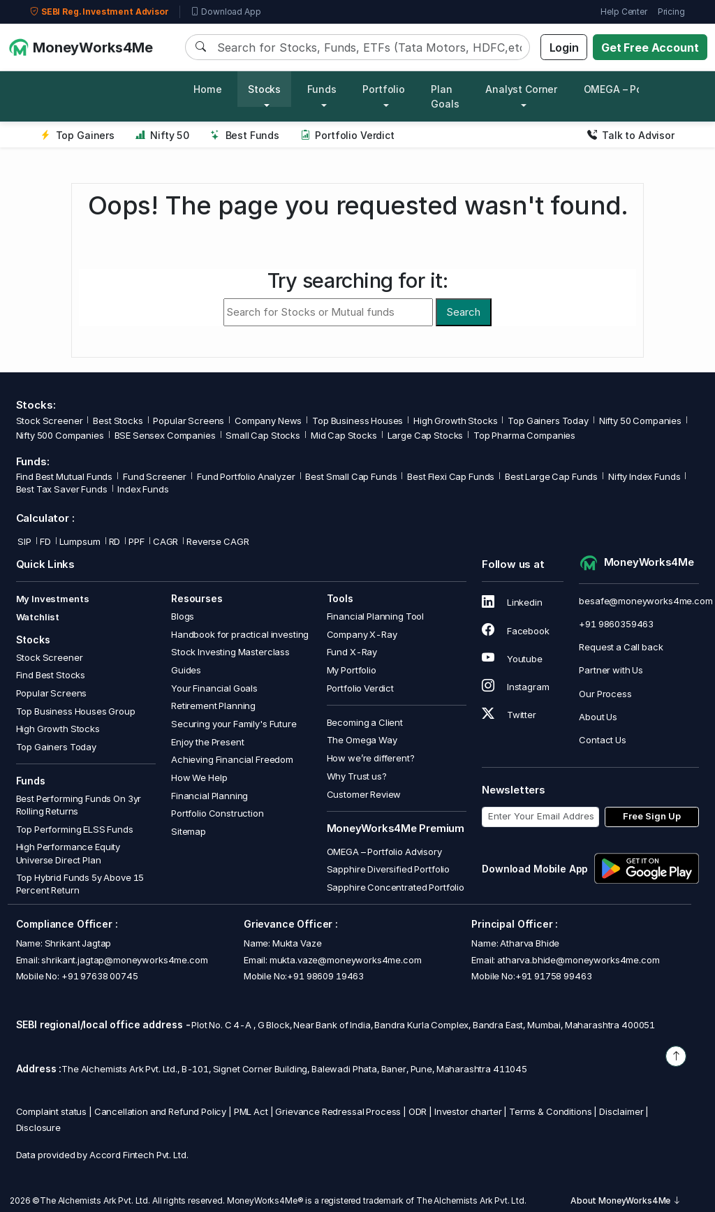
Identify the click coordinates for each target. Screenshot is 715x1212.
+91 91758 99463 (553, 975)
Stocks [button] (264, 89)
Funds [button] (322, 89)
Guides (186, 670)
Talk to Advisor (631, 135)
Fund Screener (154, 476)
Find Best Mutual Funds (64, 476)
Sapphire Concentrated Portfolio (395, 887)
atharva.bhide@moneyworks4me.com (578, 959)
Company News (268, 420)
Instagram (515, 686)
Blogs (182, 616)
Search (463, 312)
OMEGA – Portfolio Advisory (384, 851)
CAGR (165, 541)
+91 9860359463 (616, 623)
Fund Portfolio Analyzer (246, 476)
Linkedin (512, 602)
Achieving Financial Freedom (232, 759)
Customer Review (364, 794)
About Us (598, 716)
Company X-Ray (362, 634)
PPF (136, 541)
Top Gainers (77, 135)
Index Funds (142, 489)
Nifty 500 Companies (60, 435)
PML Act (251, 1111)
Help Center (623, 11)
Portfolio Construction (217, 813)
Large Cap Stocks (426, 435)
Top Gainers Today (548, 420)
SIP (23, 541)
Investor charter (468, 1111)
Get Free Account (650, 47)
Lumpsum (80, 541)
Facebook (516, 630)
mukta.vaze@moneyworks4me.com (346, 959)
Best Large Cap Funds (551, 476)
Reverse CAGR (217, 541)
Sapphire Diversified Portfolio (388, 869)
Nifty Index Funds (644, 476)
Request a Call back (621, 646)
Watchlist (38, 616)
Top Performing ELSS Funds (74, 829)
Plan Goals (445, 96)
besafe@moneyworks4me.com (645, 600)
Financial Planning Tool (376, 616)
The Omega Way (362, 739)
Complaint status (51, 1111)
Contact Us (602, 739)
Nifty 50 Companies (640, 420)
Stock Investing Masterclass (230, 651)
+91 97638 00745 (98, 975)
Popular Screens (188, 420)
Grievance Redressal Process (338, 1111)
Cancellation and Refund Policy (160, 1111)
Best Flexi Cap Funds (450, 476)
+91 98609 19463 (325, 975)
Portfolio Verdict (347, 135)
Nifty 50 (162, 135)
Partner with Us (611, 670)
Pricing (671, 11)
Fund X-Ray (352, 651)
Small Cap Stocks (263, 435)
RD (115, 541)
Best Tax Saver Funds (62, 489)
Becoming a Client (365, 722)
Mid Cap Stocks (344, 435)
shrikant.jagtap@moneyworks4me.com (124, 959)
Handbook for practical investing (240, 634)
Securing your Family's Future (234, 723)
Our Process (605, 693)
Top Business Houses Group (75, 711)
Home (207, 89)
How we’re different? (371, 758)
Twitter (509, 714)
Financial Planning (209, 795)
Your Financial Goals (214, 688)
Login (564, 47)
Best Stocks (117, 420)
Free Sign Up (652, 816)
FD (45, 541)
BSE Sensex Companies (165, 435)
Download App (226, 12)
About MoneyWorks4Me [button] (625, 1200)
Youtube (512, 658)
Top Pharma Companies (524, 435)
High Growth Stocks (455, 420)
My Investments (52, 598)
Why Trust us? (357, 776)
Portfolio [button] (383, 89)
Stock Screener (49, 420)
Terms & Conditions (550, 1111)
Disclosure (38, 1127)
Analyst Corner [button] (521, 89)
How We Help (199, 777)
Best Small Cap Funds (351, 476)
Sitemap (188, 831)
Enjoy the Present (207, 741)
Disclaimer (621, 1111)
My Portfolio (351, 670)
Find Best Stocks (51, 674)
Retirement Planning (213, 705)
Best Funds (244, 135)
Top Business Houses (357, 420)
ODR (417, 1111)
